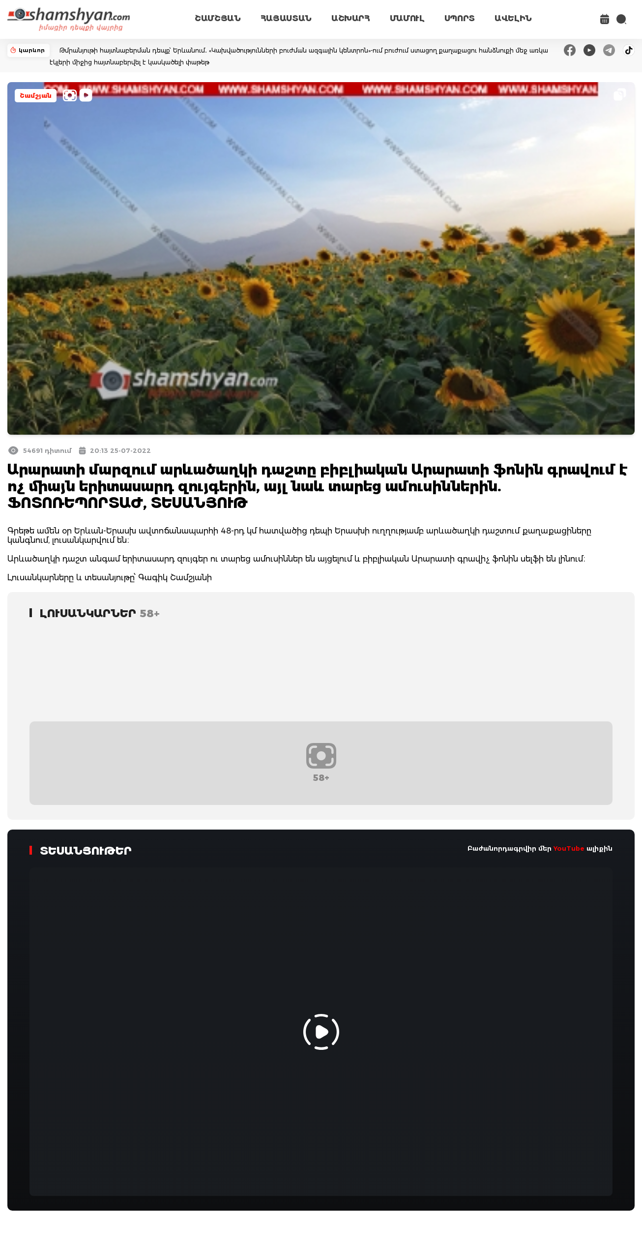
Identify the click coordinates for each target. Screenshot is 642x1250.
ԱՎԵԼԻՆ (513, 18)
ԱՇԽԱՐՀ (350, 18)
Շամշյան (36, 95)
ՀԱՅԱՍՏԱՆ (286, 18)
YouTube (569, 848)
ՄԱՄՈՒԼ (407, 18)
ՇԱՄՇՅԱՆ (218, 18)
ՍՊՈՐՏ (459, 18)
